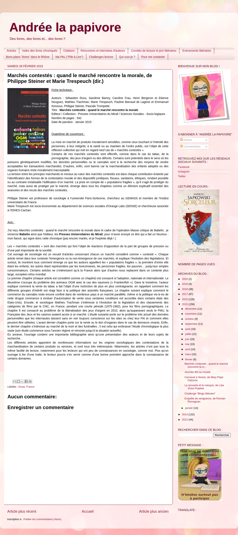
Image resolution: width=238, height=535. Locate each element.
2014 (185, 414)
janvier (189, 408)
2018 (185, 289)
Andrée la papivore (65, 27)
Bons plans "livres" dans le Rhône (27, 57)
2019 (185, 284)
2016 (185, 299)
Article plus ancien (154, 511)
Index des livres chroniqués (39, 50)
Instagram (184, 171)
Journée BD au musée (197, 372)
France (30, 386)
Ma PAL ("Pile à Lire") (69, 57)
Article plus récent (21, 511)
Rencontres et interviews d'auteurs (103, 50)
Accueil (88, 511)
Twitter (182, 176)
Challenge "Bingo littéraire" (199, 393)
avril (188, 349)
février (189, 359)
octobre (190, 319)
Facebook (183, 167)
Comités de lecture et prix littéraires (153, 50)
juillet (188, 334)
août (188, 329)
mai (187, 344)
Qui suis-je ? (127, 57)
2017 (185, 294)
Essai (21, 386)
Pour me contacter (153, 57)
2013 (185, 419)
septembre (191, 323)
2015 (185, 304)
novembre (191, 313)
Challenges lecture (101, 57)
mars (188, 354)
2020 (185, 279)
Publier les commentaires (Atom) (42, 519)
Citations (69, 50)
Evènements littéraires (196, 50)
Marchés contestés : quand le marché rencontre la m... (206, 365)
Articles (11, 50)
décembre (191, 308)
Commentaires (190, 146)
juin (187, 339)
